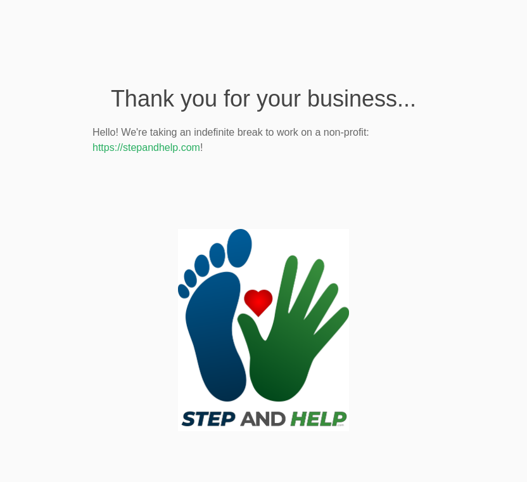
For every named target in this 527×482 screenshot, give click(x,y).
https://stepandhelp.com (146, 147)
